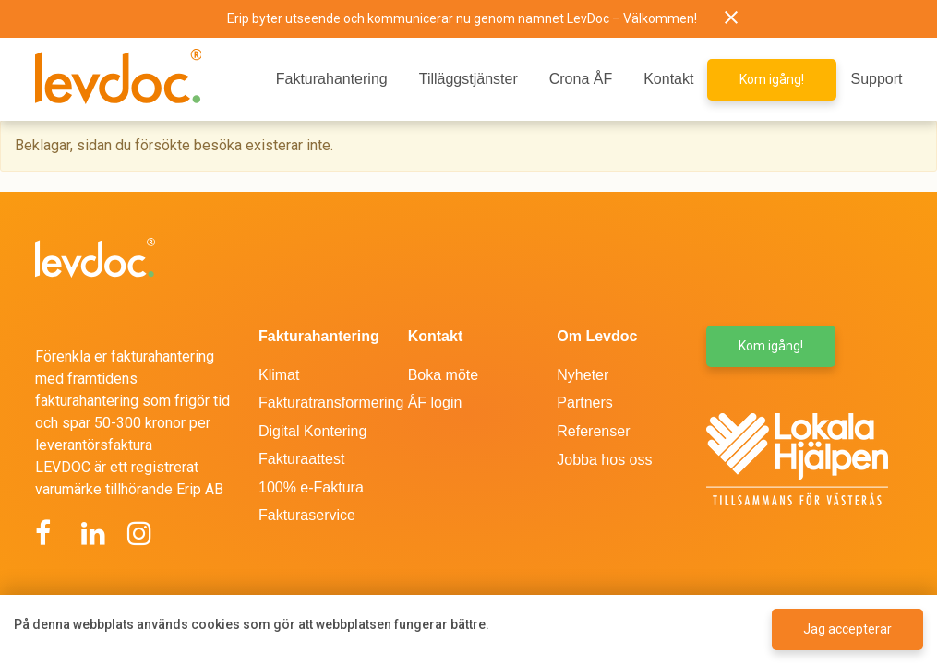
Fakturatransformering (330, 402)
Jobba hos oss (604, 460)
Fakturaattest (301, 459)
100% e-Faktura (311, 487)
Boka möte (443, 375)
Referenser (593, 431)
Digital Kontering (312, 431)
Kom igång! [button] (771, 79)
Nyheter (582, 375)
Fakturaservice (306, 515)
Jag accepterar (847, 629)
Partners (584, 402)
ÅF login (435, 402)
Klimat (278, 375)
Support (876, 79)
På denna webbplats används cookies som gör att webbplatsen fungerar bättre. (251, 624)
